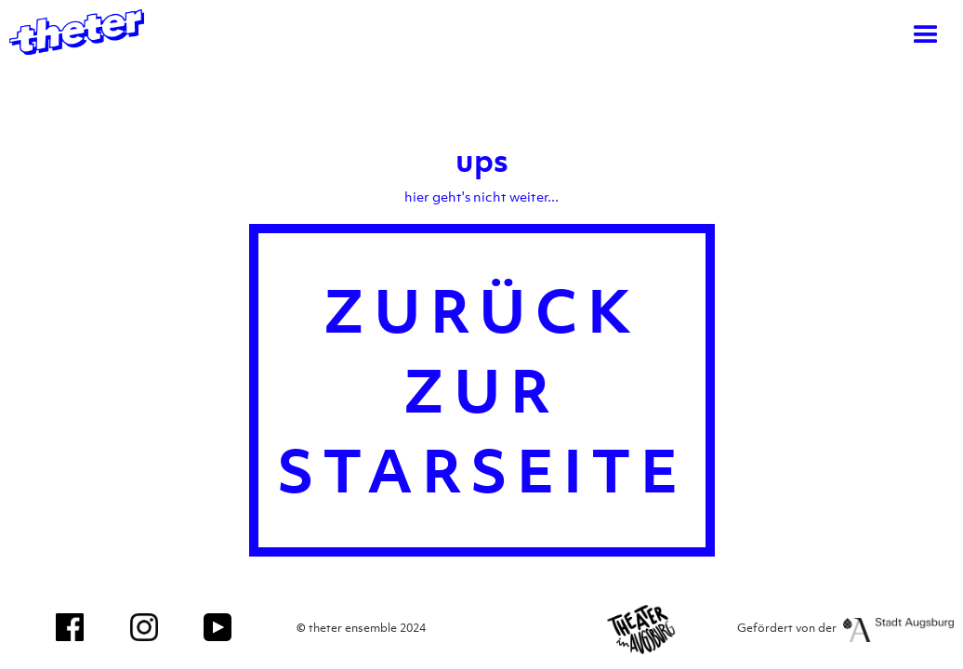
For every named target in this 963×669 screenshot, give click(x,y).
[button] (926, 35)
